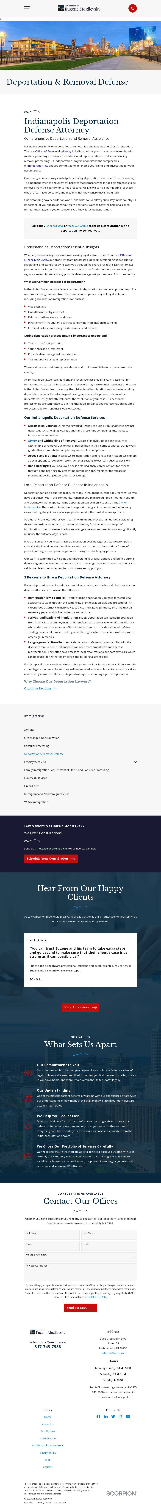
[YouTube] (128, 1417)
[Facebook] (98, 1417)
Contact (48, 1467)
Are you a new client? (36, 1255)
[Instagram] (120, 1417)
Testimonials (48, 1453)
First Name (31, 1233)
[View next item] (84, 995)
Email (85, 1244)
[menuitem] (80, 730)
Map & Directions (113, 1353)
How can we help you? (37, 1266)
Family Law (48, 1431)
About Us (48, 1424)
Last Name (88, 1233)
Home (48, 1417)
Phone (29, 1244)
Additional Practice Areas (48, 1445)
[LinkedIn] (106, 1417)
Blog (48, 1460)
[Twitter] (113, 1417)
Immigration (48, 1438)
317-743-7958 (48, 1347)
